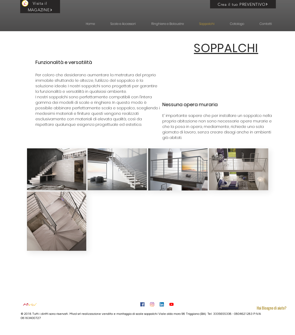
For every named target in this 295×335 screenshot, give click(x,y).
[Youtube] (171, 304)
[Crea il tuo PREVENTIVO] (243, 4)
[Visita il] (40, 3)
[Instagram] (152, 304)
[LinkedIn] (162, 304)
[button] (119, 24)
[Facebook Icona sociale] (142, 304)
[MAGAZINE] (40, 10)
